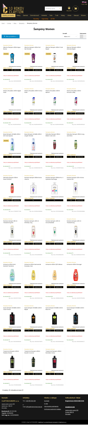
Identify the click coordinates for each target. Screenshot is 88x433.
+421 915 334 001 (31, 401)
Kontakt (46, 401)
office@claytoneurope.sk (34, 407)
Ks (7, 70)
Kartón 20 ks (16, 287)
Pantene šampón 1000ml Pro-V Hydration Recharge (54, 178)
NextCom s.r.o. (62, 422)
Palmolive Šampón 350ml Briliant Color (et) (53, 135)
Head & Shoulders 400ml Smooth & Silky (74, 91)
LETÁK (53, 19)
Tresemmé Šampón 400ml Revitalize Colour (53, 352)
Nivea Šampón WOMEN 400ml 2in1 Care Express (11, 135)
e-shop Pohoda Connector (51, 422)
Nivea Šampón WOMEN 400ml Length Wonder (32, 135)
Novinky (36, 19)
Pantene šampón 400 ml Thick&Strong (74, 221)
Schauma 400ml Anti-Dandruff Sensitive (9, 265)
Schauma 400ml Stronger (74, 264)
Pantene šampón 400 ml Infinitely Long (31, 221)
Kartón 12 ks (17, 70)
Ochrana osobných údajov (52, 409)
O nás (46, 404)
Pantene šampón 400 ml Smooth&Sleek (53, 221)
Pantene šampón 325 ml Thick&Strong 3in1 (10, 221)
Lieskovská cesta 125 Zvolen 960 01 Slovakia (71, 412)
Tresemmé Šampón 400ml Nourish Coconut (32, 352)
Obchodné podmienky (51, 406)
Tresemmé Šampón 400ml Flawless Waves (11, 352)
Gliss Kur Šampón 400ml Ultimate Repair (74, 48)
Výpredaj (45, 19)
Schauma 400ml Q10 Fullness (54, 264)
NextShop (40, 422)
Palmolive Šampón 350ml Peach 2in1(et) (10, 178)
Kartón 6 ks (16, 113)
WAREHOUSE (70, 407)
